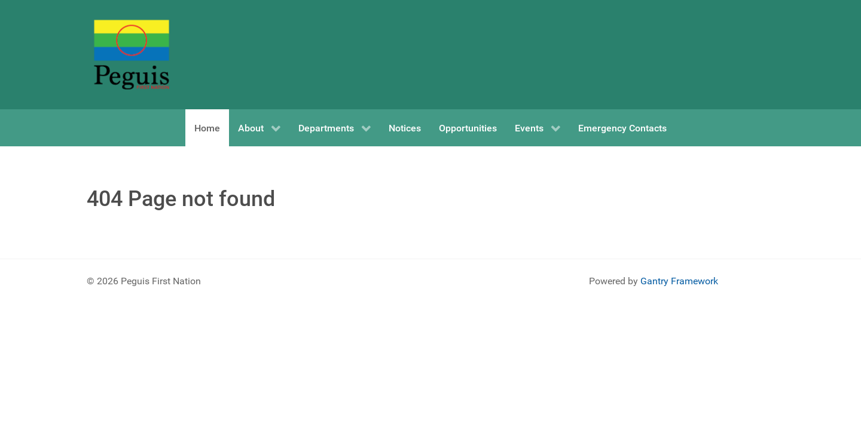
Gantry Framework (679, 281)
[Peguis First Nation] (131, 54)
